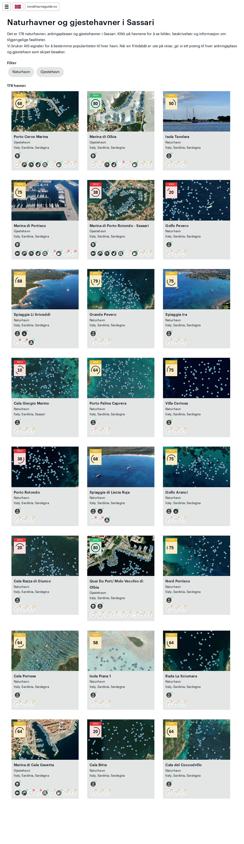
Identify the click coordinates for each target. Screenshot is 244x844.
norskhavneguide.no (42, 6)
